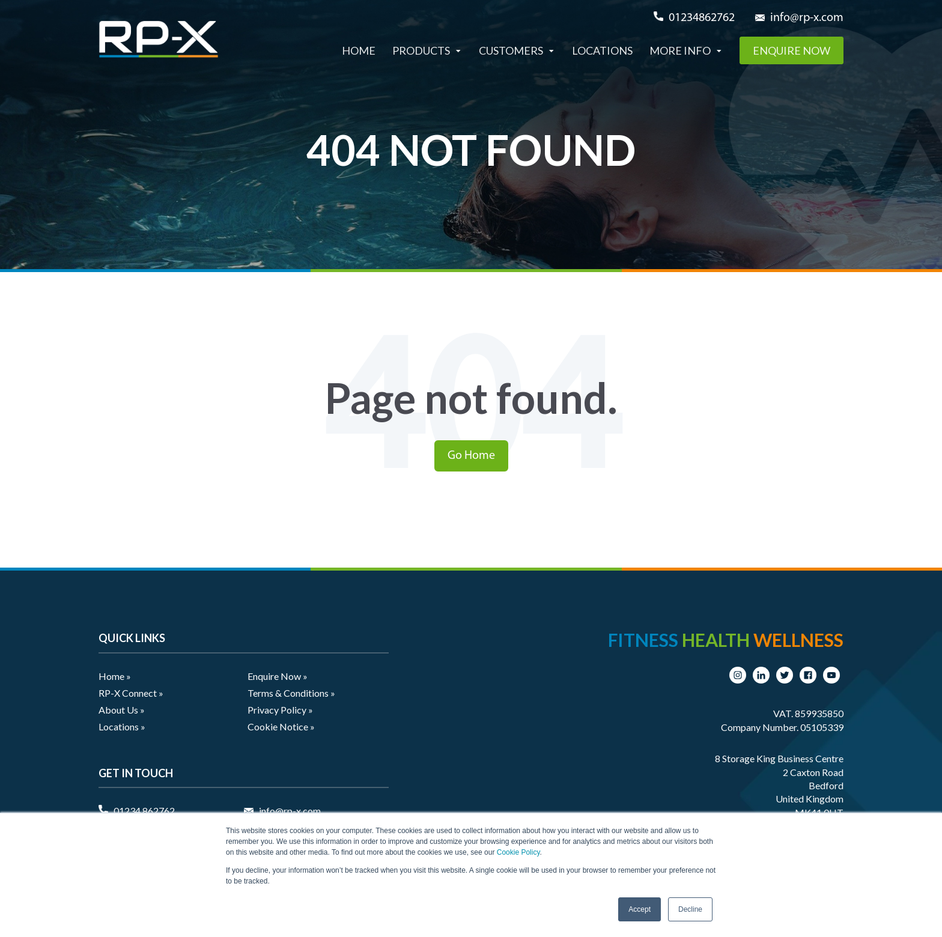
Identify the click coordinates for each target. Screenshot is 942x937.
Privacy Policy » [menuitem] (280, 709)
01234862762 (702, 18)
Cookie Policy (518, 852)
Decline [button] (690, 909)
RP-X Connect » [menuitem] (131, 693)
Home (358, 50)
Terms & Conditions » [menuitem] (291, 693)
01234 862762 (144, 810)
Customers (511, 50)
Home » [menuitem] (115, 676)
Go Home (471, 456)
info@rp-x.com (806, 18)
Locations (602, 50)
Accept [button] (639, 909)
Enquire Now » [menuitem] (278, 676)
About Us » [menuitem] (122, 709)
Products (421, 50)
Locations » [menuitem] (122, 726)
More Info (680, 50)
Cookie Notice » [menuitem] (281, 726)
